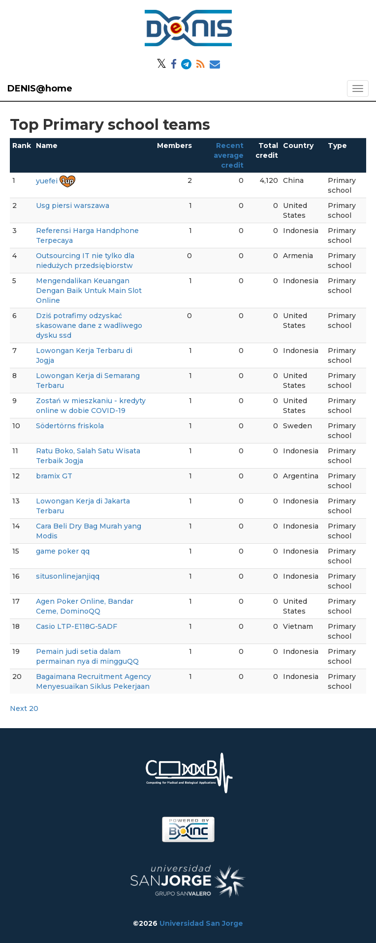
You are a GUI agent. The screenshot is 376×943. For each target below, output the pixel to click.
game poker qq (63, 551)
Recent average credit (229, 155)
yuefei (47, 181)
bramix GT (54, 476)
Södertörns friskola (70, 425)
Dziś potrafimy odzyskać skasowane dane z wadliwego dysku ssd (89, 325)
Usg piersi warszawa (72, 205)
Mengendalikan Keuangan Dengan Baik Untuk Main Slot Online (89, 290)
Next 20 (24, 708)
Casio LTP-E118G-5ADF (76, 626)
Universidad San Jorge (201, 923)
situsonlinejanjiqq (67, 576)
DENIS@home (39, 88)
